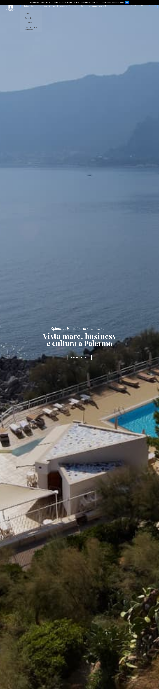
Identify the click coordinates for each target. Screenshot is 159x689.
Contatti (103, 6)
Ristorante (74, 6)
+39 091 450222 (128, 6)
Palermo (93, 6)
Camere (34, 6)
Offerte (84, 6)
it (142, 6)
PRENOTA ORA (79, 357)
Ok (127, 2)
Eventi (52, 6)
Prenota (152, 6)
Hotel (27, 6)
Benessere (62, 6)
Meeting (43, 6)
